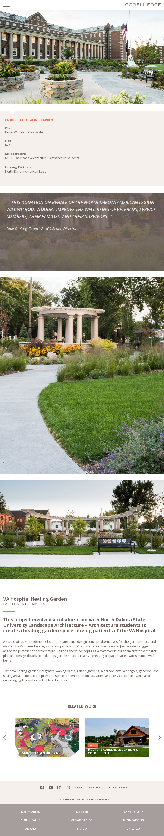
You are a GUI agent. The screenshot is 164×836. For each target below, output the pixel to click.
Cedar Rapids (82, 820)
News (78, 787)
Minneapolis (133, 820)
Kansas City (133, 812)
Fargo (82, 828)
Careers (94, 787)
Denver (82, 812)
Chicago (133, 828)
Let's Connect (117, 787)
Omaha (31, 828)
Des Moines (30, 812)
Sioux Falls (30, 820)
